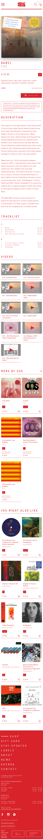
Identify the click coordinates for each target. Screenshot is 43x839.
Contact (9, 768)
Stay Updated (14, 745)
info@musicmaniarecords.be (11, 775)
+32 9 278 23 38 (6, 777)
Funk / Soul (27, 80)
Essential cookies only (34, 833)
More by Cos (12, 371)
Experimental (6, 82)
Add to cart (31, 95)
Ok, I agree (18, 833)
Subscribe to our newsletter (11, 808)
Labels (8, 750)
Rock (20, 80)
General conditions (8, 825)
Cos (4, 66)
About (7, 754)
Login (40, 1)
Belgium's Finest (7, 80)
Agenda (8, 764)
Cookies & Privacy (7, 823)
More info (4, 837)
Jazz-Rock (15, 82)
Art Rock (31, 82)
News (6, 759)
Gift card (10, 740)
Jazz (15, 80)
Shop (14, 736)
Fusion (34, 80)
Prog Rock (23, 82)
